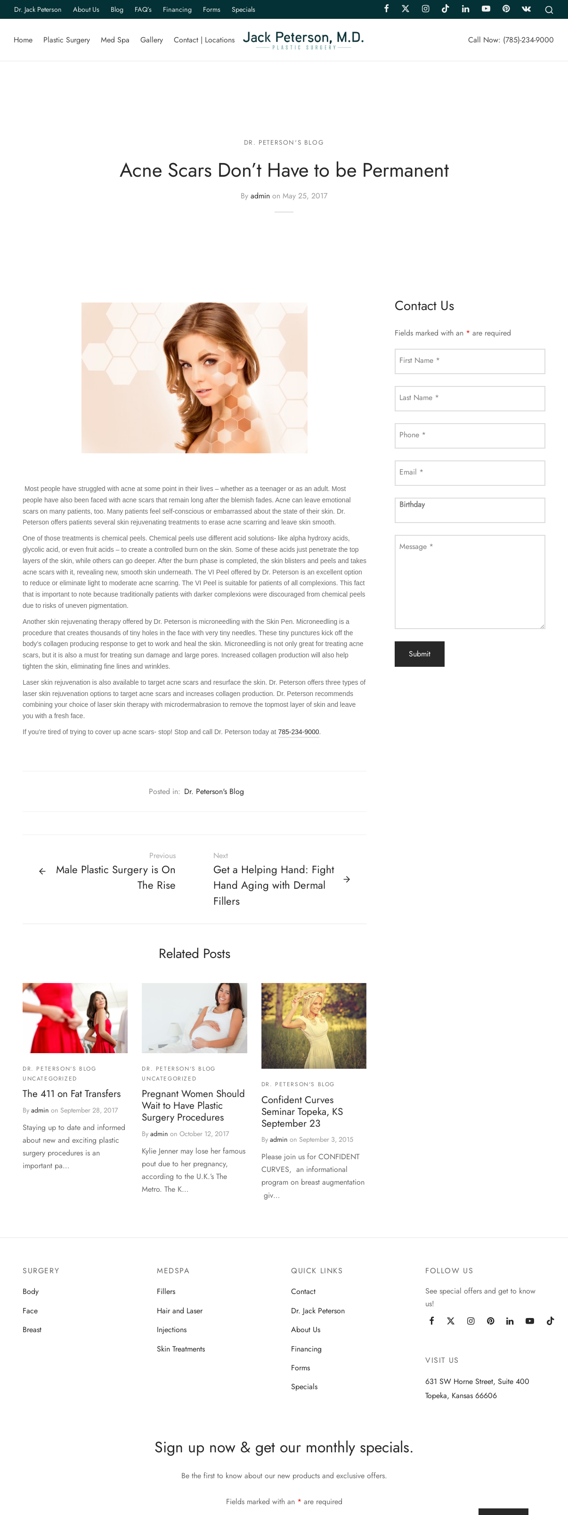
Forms (211, 9)
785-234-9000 (298, 733)
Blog (117, 9)
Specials (243, 9)
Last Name (419, 398)
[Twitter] (451, 1323)
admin (260, 196)
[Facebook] (431, 1323)
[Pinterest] (490, 1323)
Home (23, 39)
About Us (86, 9)
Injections (172, 1330)
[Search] (549, 9)
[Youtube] (530, 1323)
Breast (32, 1330)
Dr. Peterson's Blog (284, 143)
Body (31, 1292)
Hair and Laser (180, 1311)
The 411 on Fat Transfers (72, 1095)
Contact (303, 1292)
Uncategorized (50, 1079)
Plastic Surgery (66, 39)
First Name (419, 361)
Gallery (151, 39)
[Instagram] (470, 1323)
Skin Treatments (181, 1349)
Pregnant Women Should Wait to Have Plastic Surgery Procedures (193, 1106)
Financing (177, 9)
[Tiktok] (551, 1323)
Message (416, 547)
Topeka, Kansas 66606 (461, 1396)
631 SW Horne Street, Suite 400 (477, 1381)
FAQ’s (143, 9)
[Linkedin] (510, 1323)
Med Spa (115, 39)
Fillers (166, 1292)
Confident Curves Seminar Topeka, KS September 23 (302, 1112)
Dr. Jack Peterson (38, 9)
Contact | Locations (204, 39)
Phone (412, 435)
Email (411, 472)
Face (30, 1311)
